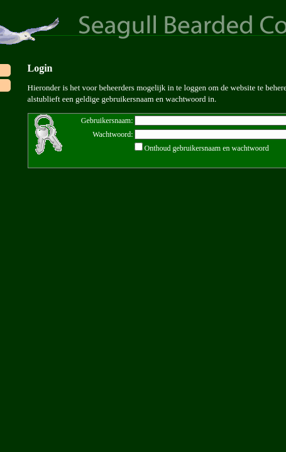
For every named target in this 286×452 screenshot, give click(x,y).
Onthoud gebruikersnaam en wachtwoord (207, 148)
